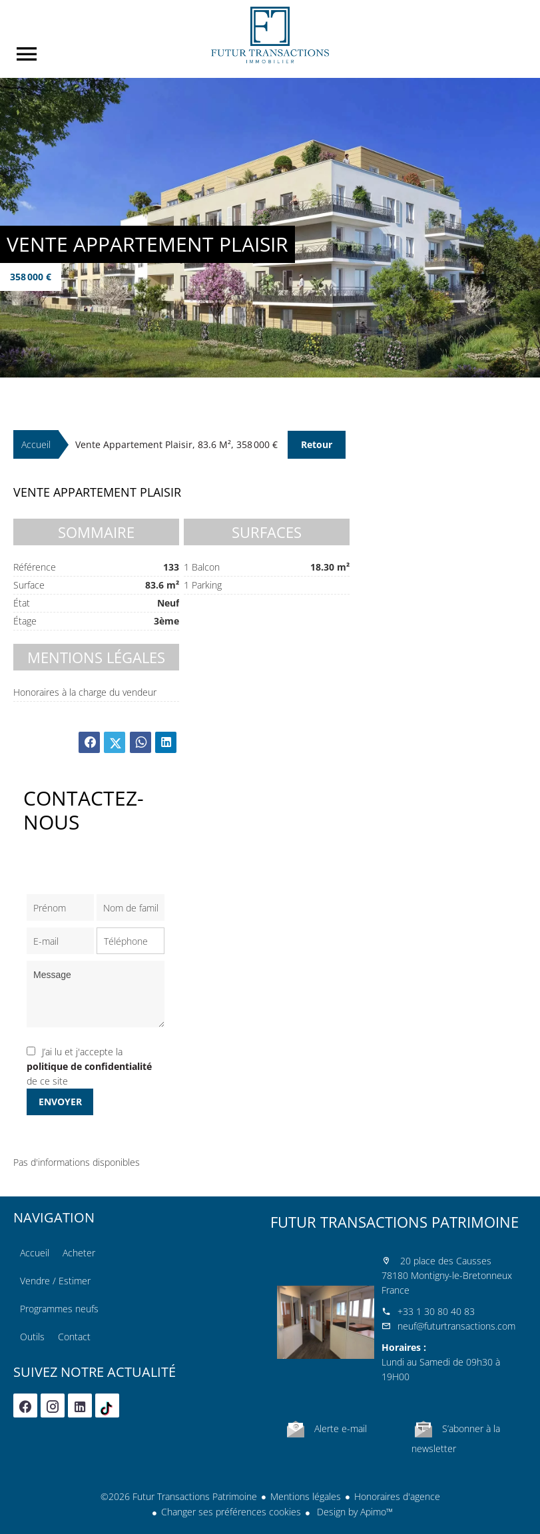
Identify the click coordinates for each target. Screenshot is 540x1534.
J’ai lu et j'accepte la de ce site (89, 1066)
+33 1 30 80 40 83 (436, 1311)
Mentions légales (305, 1496)
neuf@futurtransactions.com (456, 1326)
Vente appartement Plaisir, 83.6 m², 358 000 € (176, 444)
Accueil (270, 35)
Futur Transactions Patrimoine (394, 1222)
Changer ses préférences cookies (231, 1511)
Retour (316, 444)
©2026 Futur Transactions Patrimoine (179, 1496)
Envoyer (60, 1101)
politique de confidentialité (89, 1066)
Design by (353, 1511)
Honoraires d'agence (397, 1496)
